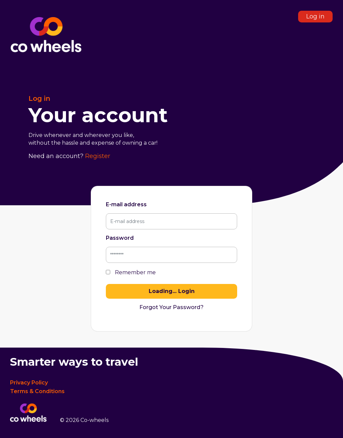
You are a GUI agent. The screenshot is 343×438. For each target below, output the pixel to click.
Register (97, 156)
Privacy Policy (29, 382)
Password (120, 238)
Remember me (131, 272)
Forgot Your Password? (171, 307)
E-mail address (126, 204)
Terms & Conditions (37, 391)
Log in (315, 16)
